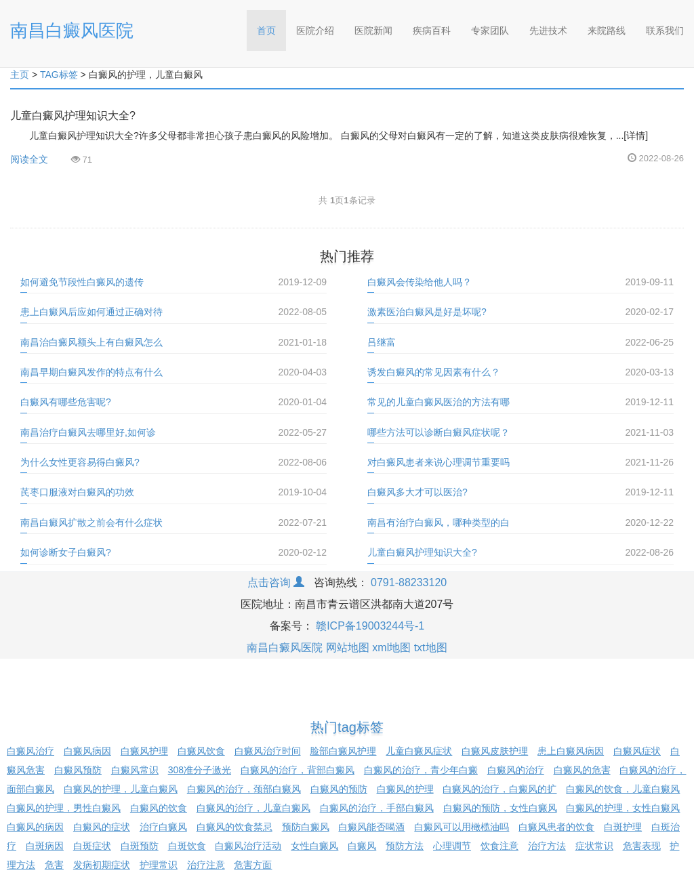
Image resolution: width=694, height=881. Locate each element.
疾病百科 (432, 30)
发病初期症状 (101, 864)
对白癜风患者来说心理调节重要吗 (438, 462)
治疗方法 (547, 845)
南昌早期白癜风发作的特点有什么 (91, 372)
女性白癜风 (314, 845)
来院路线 (607, 30)
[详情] (636, 135)
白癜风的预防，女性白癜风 (500, 807)
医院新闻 (373, 30)
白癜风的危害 (582, 769)
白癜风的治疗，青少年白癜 (421, 769)
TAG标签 (59, 74)
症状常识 (594, 845)
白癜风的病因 (35, 826)
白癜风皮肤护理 (495, 750)
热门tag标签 (347, 727)
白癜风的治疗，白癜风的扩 (499, 788)
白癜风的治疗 (515, 769)
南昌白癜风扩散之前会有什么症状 (91, 522)
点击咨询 (275, 582)
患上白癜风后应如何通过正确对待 (91, 311)
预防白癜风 (305, 826)
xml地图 (391, 647)
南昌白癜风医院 (72, 30)
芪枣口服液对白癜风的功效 (77, 492)
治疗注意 (206, 864)
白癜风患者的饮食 (556, 826)
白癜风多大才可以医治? (417, 492)
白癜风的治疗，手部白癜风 (377, 807)
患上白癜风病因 (570, 750)
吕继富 (381, 342)
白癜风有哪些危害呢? (65, 401)
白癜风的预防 (338, 788)
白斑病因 (45, 845)
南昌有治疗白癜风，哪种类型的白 (438, 522)
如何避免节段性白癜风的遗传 (82, 281)
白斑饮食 (187, 845)
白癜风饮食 (201, 750)
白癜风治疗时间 (267, 750)
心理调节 (452, 845)
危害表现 (642, 845)
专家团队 (490, 30)
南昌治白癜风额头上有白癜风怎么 (91, 342)
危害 (54, 864)
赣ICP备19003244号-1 (370, 626)
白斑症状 (92, 845)
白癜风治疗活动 (248, 845)
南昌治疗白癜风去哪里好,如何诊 (88, 432)
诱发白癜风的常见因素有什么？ (433, 372)
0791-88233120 (409, 582)
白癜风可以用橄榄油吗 (461, 826)
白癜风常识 (135, 769)
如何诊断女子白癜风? (65, 552)
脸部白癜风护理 (343, 750)
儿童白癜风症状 (419, 750)
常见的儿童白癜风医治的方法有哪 (438, 401)
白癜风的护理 (405, 788)
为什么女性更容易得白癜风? (80, 462)
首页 (271, 26)
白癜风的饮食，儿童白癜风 (623, 788)
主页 (19, 74)
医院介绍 (315, 30)
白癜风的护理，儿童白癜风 (121, 788)
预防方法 (405, 845)
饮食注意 (499, 845)
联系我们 (665, 30)
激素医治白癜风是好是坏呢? (427, 311)
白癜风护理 (144, 750)
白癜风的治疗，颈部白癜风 (244, 788)
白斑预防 (140, 845)
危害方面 (253, 864)
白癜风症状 (637, 750)
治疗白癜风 (163, 826)
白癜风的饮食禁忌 (234, 826)
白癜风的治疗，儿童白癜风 (253, 807)
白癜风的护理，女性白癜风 (623, 807)
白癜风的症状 (101, 826)
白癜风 (362, 845)
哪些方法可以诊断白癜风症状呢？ (438, 432)
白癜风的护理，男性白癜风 (64, 807)
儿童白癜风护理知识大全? (73, 115)
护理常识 (159, 864)
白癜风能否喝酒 (371, 826)
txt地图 (430, 647)
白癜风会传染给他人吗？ (419, 281)
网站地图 (347, 647)
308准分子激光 (199, 769)
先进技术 (548, 30)
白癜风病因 (87, 750)
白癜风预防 (78, 769)
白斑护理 (623, 826)
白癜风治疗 (30, 750)
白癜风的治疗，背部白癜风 (297, 769)
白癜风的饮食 (158, 807)
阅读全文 (29, 159)
